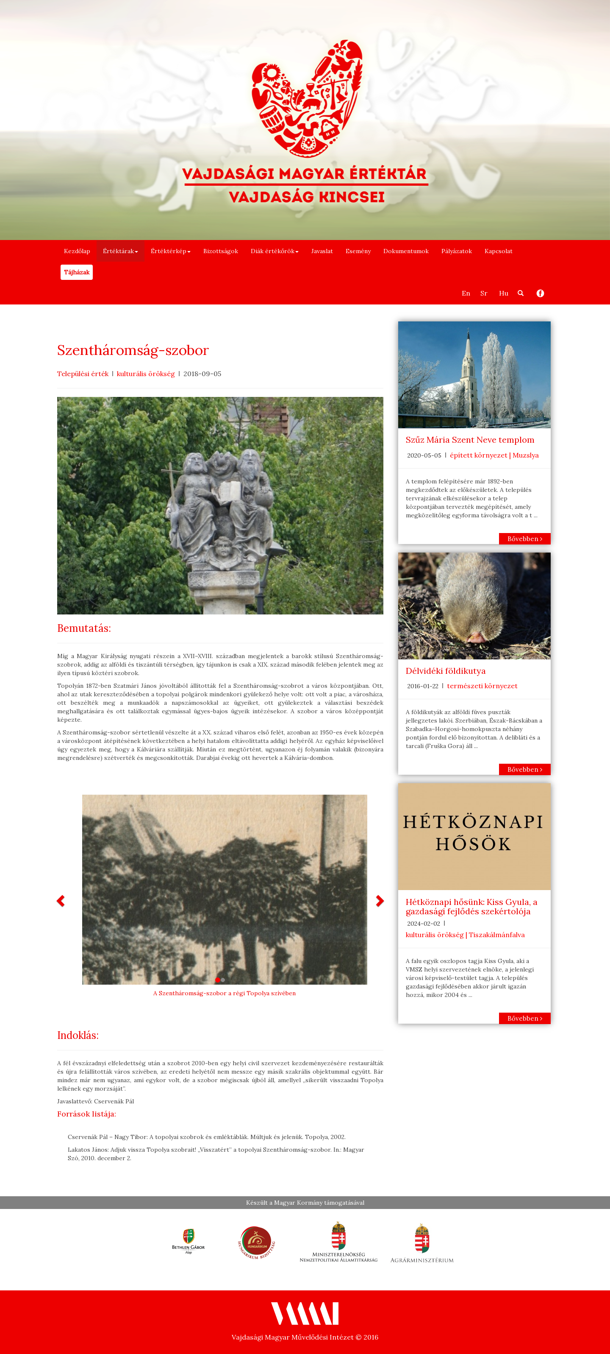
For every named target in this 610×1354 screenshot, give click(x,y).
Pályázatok (456, 251)
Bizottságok (220, 251)
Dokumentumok (406, 251)
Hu (503, 293)
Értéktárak (120, 251)
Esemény (358, 251)
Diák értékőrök (275, 251)
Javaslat (322, 251)
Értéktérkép (171, 251)
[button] (61, 900)
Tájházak (76, 272)
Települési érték (82, 373)
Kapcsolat (499, 251)
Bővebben (524, 539)
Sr (484, 293)
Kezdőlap (77, 251)
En (466, 293)
